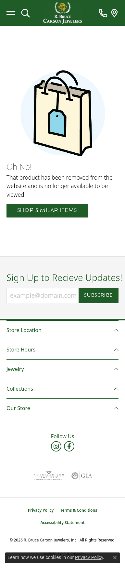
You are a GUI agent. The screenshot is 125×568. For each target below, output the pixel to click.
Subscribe (98, 295)
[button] (25, 12)
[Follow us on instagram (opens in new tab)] (56, 446)
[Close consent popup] (115, 558)
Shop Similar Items (47, 210)
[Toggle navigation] (10, 13)
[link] (103, 12)
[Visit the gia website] (81, 475)
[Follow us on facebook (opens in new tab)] (69, 446)
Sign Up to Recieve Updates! (62, 277)
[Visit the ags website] (49, 475)
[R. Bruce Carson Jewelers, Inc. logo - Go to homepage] (62, 13)
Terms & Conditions (78, 510)
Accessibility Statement (62, 522)
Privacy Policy (41, 510)
